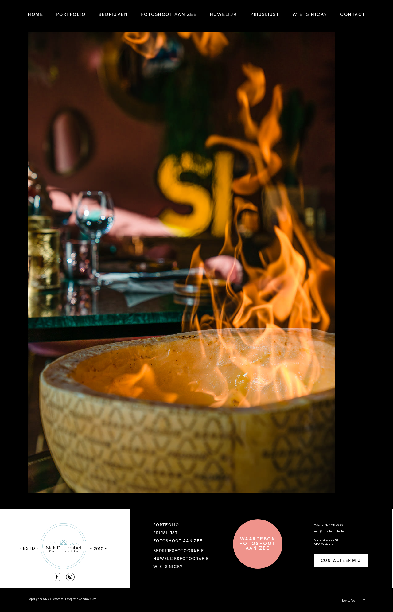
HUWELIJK (223, 14)
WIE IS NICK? (309, 14)
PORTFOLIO (71, 14)
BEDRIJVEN (113, 14)
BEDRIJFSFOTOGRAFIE (178, 550)
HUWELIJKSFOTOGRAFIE (181, 558)
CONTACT (352, 14)
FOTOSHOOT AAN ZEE (169, 14)
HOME (35, 14)
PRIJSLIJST (264, 14)
